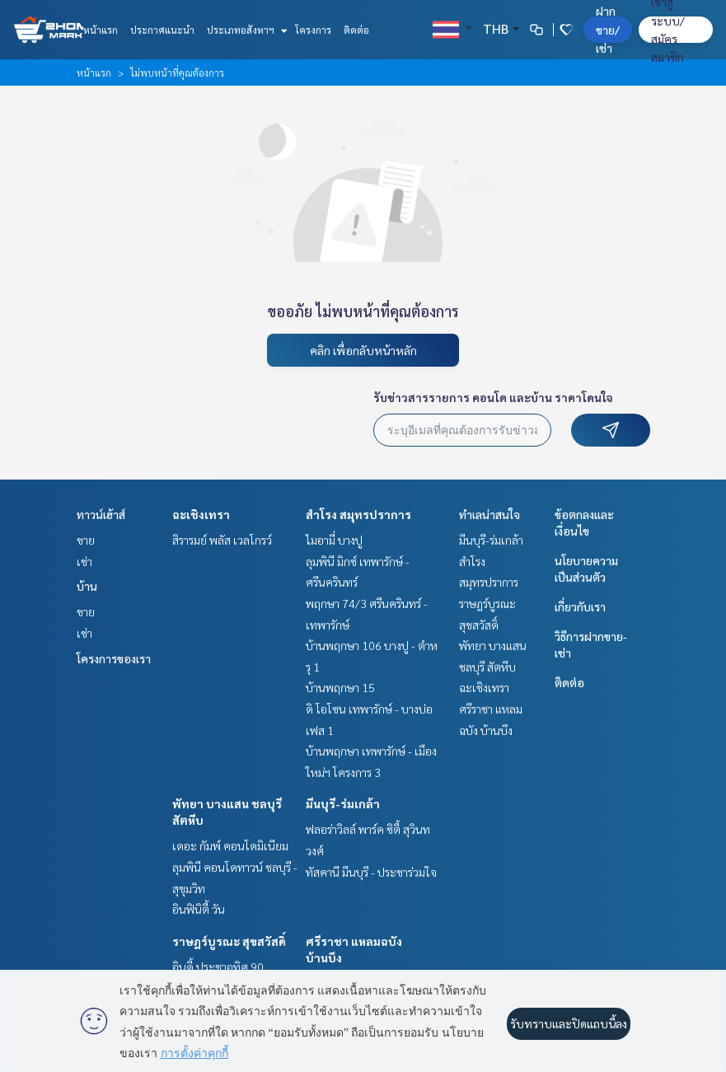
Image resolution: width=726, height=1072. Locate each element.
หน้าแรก (100, 29)
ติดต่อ (356, 29)
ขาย (86, 539)
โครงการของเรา (114, 658)
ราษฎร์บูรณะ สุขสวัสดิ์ (229, 941)
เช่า (84, 561)
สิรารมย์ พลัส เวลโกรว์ (222, 539)
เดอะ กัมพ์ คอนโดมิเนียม (230, 845)
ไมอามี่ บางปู (334, 539)
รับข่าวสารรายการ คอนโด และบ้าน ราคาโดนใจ (493, 397)
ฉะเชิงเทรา (201, 514)
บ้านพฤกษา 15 (340, 687)
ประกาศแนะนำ (162, 29)
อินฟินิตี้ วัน (198, 908)
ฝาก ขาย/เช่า (608, 29)
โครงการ (313, 29)
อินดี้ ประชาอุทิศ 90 (218, 966)
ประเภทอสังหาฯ (245, 29)
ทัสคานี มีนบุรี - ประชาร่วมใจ (371, 871)
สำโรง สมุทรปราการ (358, 514)
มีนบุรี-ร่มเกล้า (343, 803)
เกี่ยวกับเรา (580, 606)
